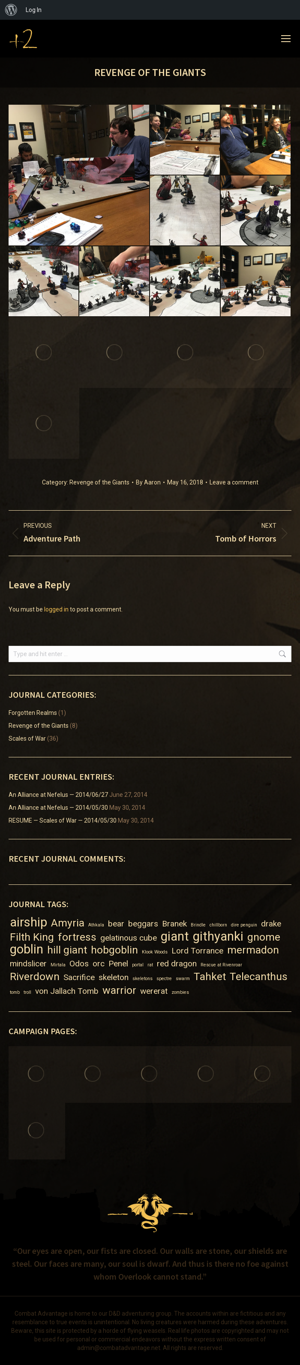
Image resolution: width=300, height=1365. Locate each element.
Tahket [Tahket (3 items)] (210, 976)
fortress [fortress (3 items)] (77, 937)
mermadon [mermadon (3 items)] (253, 949)
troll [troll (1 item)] (27, 992)
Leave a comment (234, 482)
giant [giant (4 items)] (175, 936)
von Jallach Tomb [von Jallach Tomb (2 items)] (67, 991)
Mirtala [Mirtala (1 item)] (58, 965)
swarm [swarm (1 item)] (183, 978)
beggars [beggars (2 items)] (143, 924)
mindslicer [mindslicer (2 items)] (28, 964)
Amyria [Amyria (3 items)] (67, 922)
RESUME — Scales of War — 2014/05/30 (63, 820)
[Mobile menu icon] (285, 38)
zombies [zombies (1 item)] (180, 992)
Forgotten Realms (33, 712)
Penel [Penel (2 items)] (118, 964)
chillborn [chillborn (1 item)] (218, 925)
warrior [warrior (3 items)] (119, 990)
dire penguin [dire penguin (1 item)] (244, 925)
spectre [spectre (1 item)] (164, 978)
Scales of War (27, 738)
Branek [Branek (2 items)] (174, 924)
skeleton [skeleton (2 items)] (114, 977)
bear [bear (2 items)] (116, 924)
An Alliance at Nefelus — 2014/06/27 (58, 794)
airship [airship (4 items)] (28, 922)
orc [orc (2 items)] (99, 964)
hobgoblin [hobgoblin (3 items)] (114, 949)
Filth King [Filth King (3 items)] (32, 937)
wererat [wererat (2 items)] (154, 991)
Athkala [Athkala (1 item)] (96, 925)
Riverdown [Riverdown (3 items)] (35, 976)
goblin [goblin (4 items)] (26, 949)
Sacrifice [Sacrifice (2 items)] (79, 977)
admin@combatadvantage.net (118, 1347)
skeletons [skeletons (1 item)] (142, 978)
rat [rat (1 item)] (150, 965)
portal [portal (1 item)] (138, 965)
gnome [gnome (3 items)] (263, 937)
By (148, 482)
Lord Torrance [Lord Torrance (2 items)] (197, 951)
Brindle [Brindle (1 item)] (198, 925)
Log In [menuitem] (34, 9)
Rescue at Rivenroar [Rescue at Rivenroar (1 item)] (221, 965)
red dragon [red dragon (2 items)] (177, 964)
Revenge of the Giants (99, 482)
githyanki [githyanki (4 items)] (218, 936)
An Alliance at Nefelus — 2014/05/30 (58, 807)
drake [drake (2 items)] (271, 924)
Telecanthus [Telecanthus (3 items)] (259, 976)
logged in (56, 609)
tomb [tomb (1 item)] (15, 992)
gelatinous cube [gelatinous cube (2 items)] (128, 938)
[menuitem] (11, 10)
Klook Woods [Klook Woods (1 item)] (155, 952)
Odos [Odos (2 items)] (79, 964)
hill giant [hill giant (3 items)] (67, 949)
